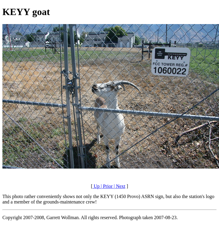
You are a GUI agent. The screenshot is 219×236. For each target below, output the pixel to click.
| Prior (106, 186)
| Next (119, 186)
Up (96, 186)
